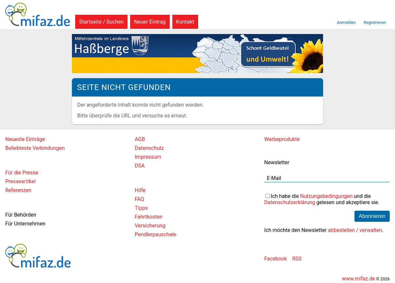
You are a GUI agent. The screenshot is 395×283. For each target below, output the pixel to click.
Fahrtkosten (149, 217)
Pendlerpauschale (155, 234)
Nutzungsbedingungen (326, 196)
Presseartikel (20, 181)
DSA (140, 166)
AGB (140, 139)
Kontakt (185, 22)
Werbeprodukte (282, 139)
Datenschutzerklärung (289, 202)
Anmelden (346, 22)
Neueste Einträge (25, 139)
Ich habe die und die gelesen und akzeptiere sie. (321, 199)
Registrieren (375, 22)
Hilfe (140, 190)
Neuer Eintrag (149, 22)
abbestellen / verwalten (355, 230)
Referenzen (18, 190)
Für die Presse (21, 172)
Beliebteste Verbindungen (35, 148)
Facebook (275, 259)
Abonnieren (372, 216)
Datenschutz (149, 148)
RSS (296, 259)
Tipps (141, 208)
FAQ (139, 199)
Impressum (148, 157)
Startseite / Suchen (101, 22)
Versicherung (150, 225)
